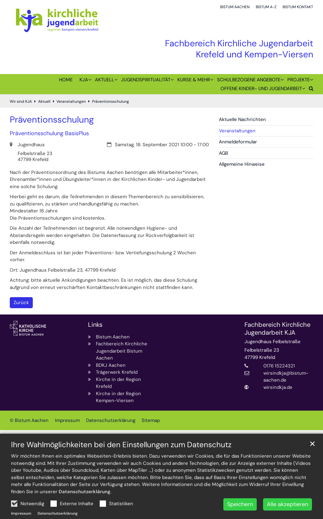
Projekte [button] (298, 80)
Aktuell (44, 101)
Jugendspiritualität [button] (145, 80)
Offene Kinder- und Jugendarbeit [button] (261, 88)
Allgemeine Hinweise (242, 164)
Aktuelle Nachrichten (242, 119)
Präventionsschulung (110, 101)
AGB (223, 153)
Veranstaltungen (71, 101)
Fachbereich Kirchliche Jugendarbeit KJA (277, 329)
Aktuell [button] (104, 80)
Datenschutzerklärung (84, 509)
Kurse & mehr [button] (193, 80)
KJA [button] (83, 80)
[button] (309, 89)
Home (66, 80)
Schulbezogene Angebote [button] (248, 80)
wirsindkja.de (277, 387)
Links (95, 325)
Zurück (21, 302)
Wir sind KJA (21, 101)
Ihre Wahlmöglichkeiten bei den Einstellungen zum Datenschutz (121, 462)
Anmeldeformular (238, 142)
